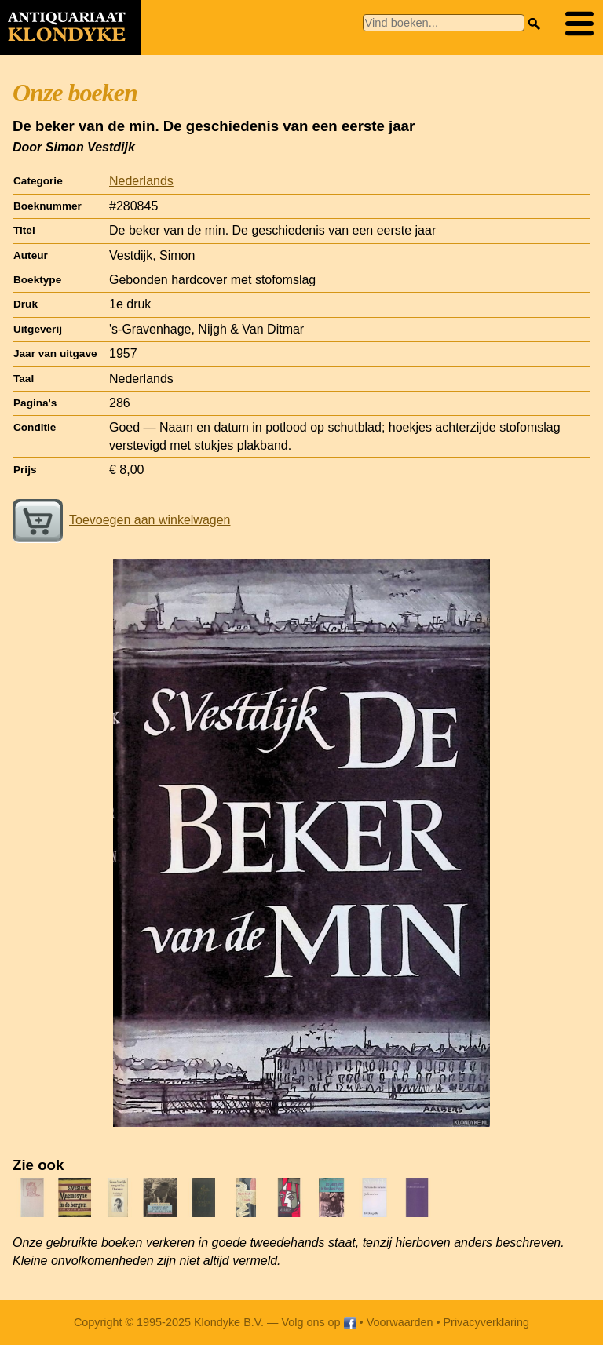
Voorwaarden (400, 1322)
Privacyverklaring (487, 1322)
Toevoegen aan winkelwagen (121, 520)
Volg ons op (318, 1322)
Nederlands (141, 181)
